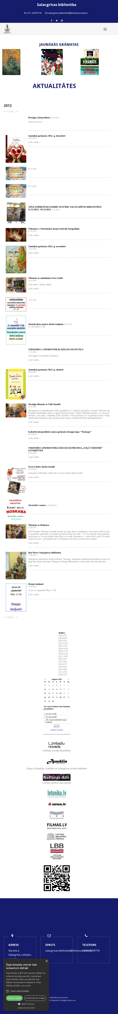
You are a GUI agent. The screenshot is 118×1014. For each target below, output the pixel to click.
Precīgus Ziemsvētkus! (39, 117)
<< (45, 679)
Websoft (55, 1000)
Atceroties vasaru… (38, 505)
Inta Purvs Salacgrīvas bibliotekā (44, 552)
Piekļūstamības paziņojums (57, 997)
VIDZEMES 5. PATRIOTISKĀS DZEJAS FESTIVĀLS (55, 349)
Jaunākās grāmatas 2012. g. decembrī (46, 136)
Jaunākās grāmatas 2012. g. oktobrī (45, 369)
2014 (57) (62, 664)
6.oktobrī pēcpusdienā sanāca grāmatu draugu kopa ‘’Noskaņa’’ (60, 432)
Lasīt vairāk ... (34, 142)
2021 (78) (62, 646)
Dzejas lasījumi (35, 584)
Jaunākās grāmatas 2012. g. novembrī (47, 246)
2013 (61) (62, 667)
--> (16, 111)
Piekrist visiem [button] (14, 998)
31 (53, 701)
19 (60, 693)
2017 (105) (63, 656)
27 (64, 697)
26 (60, 697)
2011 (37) (62, 672)
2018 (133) (63, 654)
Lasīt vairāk (26, 985)
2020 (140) (63, 648)
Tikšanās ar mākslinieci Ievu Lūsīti (45, 278)
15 (45, 693)
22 (45, 697)
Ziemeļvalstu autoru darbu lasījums (46, 324)
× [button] (46, 961)
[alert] (26, 985)
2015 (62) (62, 661)
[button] (26, 1004)
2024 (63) (62, 638)
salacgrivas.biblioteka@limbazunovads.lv (68, 950)
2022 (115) (63, 643)
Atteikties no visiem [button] (35, 998)
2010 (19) (62, 674)
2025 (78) (62, 635)
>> (68, 679)
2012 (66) (62, 669)
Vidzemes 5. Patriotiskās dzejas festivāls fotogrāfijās (54, 229)
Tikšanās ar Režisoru (38, 525)
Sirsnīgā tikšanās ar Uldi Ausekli (44, 404)
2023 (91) (62, 641)
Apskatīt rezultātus (56, 730)
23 (49, 697)
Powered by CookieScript (26, 1008)
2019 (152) (63, 651)
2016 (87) (62, 659)
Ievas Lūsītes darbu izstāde (41, 467)
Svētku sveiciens (35, 122)
